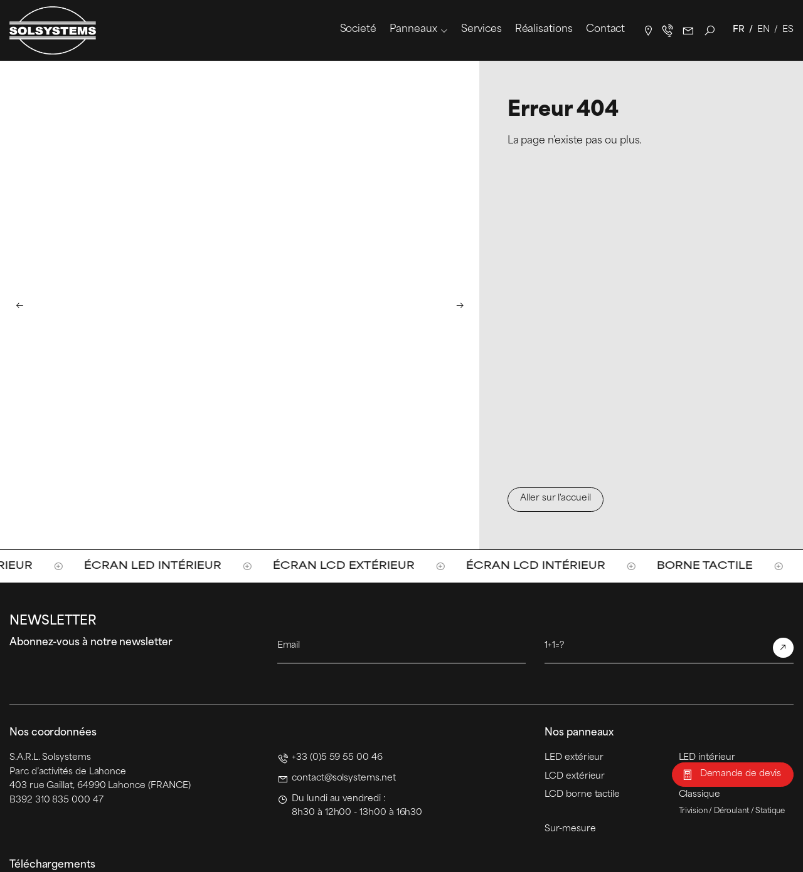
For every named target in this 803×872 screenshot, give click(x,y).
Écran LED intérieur (162, 566)
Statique (770, 811)
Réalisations (544, 29)
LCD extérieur (575, 776)
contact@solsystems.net (688, 30)
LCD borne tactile (582, 795)
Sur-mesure (570, 829)
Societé (358, 29)
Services (481, 29)
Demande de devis (740, 774)
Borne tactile (715, 566)
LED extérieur (574, 758)
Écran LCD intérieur (545, 566)
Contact (605, 29)
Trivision (693, 811)
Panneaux (413, 29)
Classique (699, 795)
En (763, 30)
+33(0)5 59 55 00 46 (667, 30)
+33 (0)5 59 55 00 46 (337, 758)
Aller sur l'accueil (555, 498)
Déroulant (731, 811)
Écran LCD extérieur (354, 566)
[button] (19, 304)
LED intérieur (707, 758)
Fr (739, 30)
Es (788, 30)
